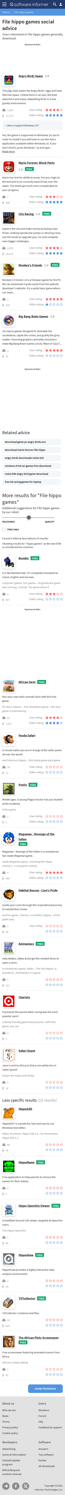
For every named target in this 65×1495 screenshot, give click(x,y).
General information (14, 1454)
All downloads (46, 1466)
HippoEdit (25, 1109)
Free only (13, 529)
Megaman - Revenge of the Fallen (36, 836)
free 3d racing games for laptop (23, 481)
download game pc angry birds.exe (25, 442)
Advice (6, 12)
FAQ (40, 1421)
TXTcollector (27, 1298)
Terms (6, 1421)
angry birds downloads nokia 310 (24, 458)
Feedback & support (50, 1427)
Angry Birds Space (31, 76)
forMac (42, 1460)
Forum (42, 1416)
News (5, 1416)
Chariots (24, 997)
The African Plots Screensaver (39, 1338)
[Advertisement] (32, 54)
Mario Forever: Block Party (37, 163)
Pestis (23, 785)
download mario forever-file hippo (25, 450)
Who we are (9, 1410)
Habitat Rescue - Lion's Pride (38, 890)
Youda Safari (27, 735)
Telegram (6, 1486)
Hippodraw (26, 1255)
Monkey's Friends (30, 265)
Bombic (24, 558)
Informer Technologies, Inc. (49, 1489)
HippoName (26, 1162)
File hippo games (24, 12)
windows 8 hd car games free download (28, 465)
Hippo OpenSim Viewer (34, 1206)
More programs (45, 1388)
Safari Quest (27, 1051)
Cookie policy (10, 1433)
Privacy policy (10, 1427)
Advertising (8, 1449)
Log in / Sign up (61, 4)
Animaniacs (26, 944)
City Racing (26, 214)
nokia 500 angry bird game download (26, 473)
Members (43, 1410)
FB (15, 1486)
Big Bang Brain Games (33, 316)
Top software (46, 1454)
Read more (8, 151)
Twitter (25, 1486)
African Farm (27, 682)
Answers (43, 1449)
